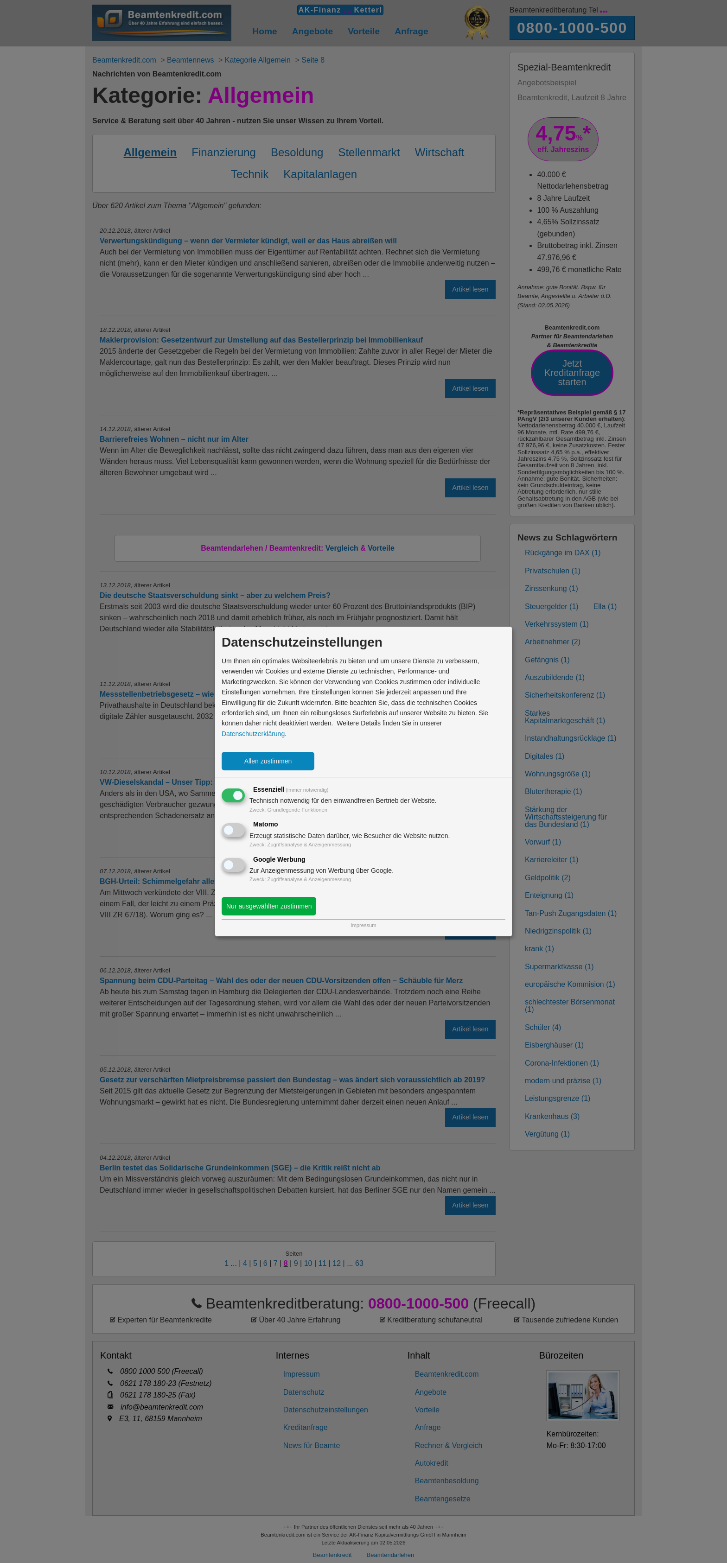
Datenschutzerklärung (253, 733)
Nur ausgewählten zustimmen (269, 906)
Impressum (363, 925)
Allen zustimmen (268, 761)
